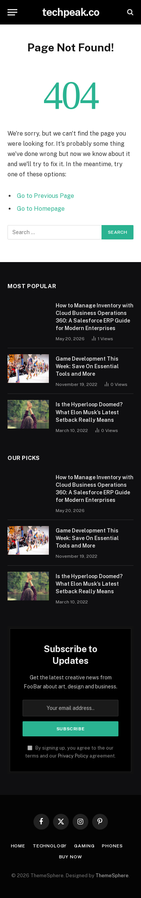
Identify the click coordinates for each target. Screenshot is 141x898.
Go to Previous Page (45, 195)
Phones (112, 846)
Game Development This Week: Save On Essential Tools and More (87, 366)
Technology (50, 846)
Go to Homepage (41, 208)
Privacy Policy (73, 756)
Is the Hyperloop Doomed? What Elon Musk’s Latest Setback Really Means (89, 412)
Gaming (84, 846)
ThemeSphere (112, 875)
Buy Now (70, 856)
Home (18, 846)
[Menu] (12, 12)
